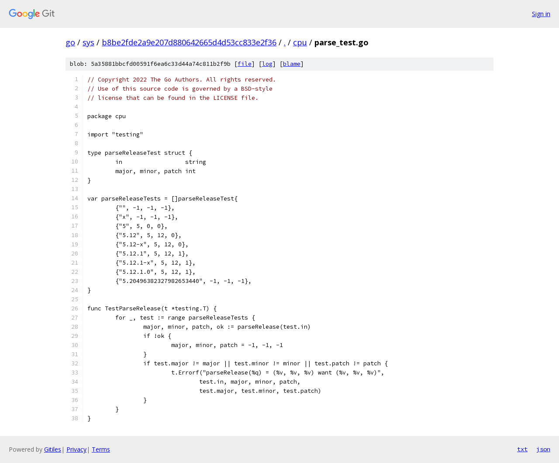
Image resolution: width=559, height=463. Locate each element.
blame (291, 64)
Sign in (541, 14)
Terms (101, 449)
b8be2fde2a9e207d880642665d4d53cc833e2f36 (189, 42)
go (70, 42)
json (543, 449)
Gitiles (52, 449)
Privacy (76, 449)
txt (522, 449)
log (267, 64)
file (245, 64)
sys (88, 42)
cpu (300, 42)
